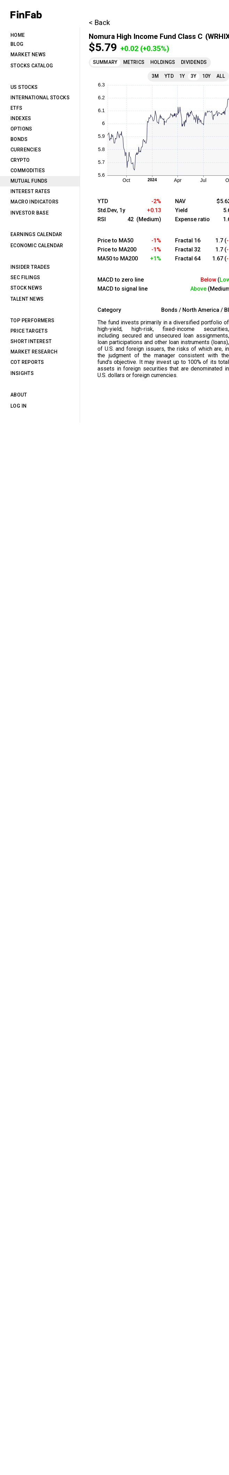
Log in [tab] (18, 406)
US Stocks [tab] (24, 87)
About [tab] (18, 395)
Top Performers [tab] (32, 320)
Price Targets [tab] (29, 331)
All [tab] (220, 76)
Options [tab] (21, 129)
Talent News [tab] (27, 299)
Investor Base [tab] (29, 213)
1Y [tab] (182, 76)
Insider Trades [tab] (30, 267)
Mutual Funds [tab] (29, 181)
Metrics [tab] (134, 62)
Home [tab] (17, 35)
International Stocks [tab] (40, 97)
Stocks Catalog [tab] (31, 65)
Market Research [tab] (33, 352)
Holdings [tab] (162, 62)
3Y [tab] (194, 76)
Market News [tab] (28, 54)
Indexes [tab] (20, 118)
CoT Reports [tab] (27, 362)
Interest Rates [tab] (30, 191)
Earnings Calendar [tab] (36, 234)
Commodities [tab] (27, 170)
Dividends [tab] (194, 62)
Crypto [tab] (20, 160)
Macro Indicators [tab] (34, 202)
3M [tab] (155, 76)
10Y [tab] (206, 76)
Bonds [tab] (18, 139)
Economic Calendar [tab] (36, 245)
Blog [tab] (17, 44)
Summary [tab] (105, 62)
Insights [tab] (22, 373)
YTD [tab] (169, 76)
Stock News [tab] (26, 288)
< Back (99, 22)
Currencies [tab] (25, 149)
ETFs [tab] (16, 108)
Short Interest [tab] (31, 341)
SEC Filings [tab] (25, 277)
